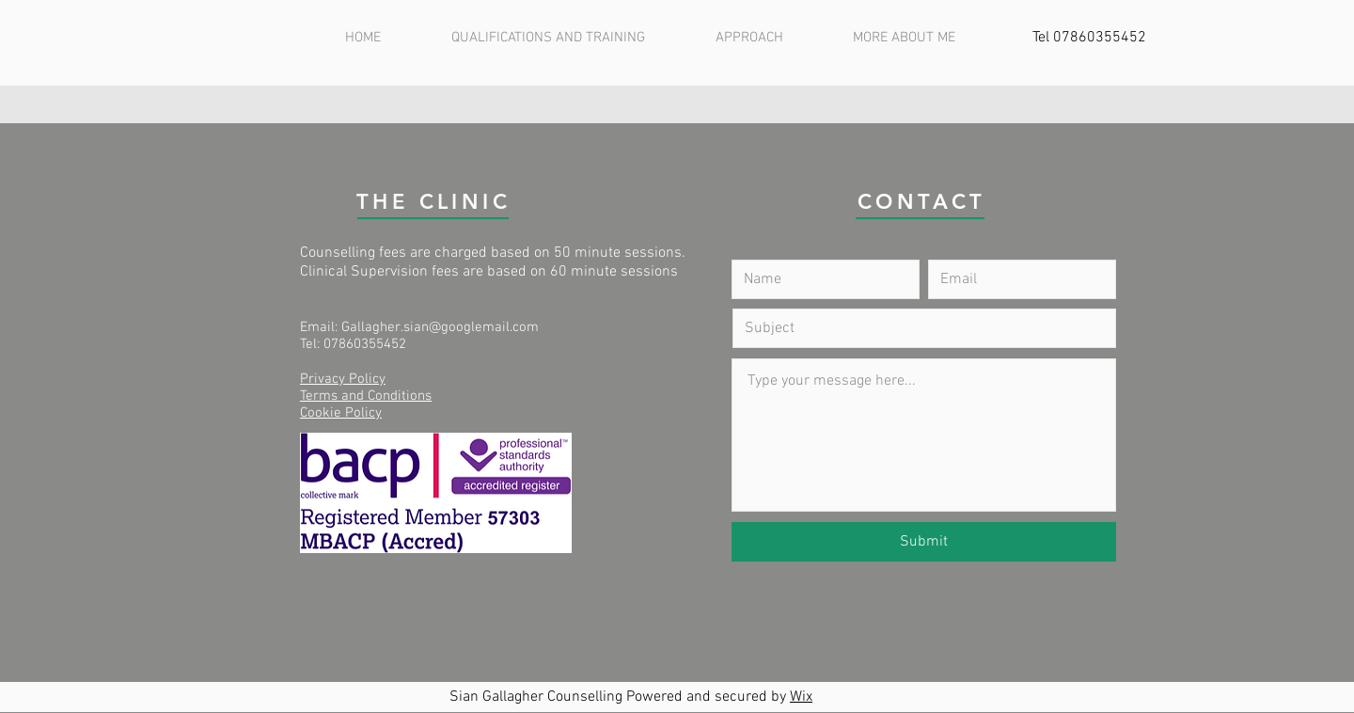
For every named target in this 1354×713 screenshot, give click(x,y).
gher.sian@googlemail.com (455, 327)
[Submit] (924, 542)
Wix (801, 697)
